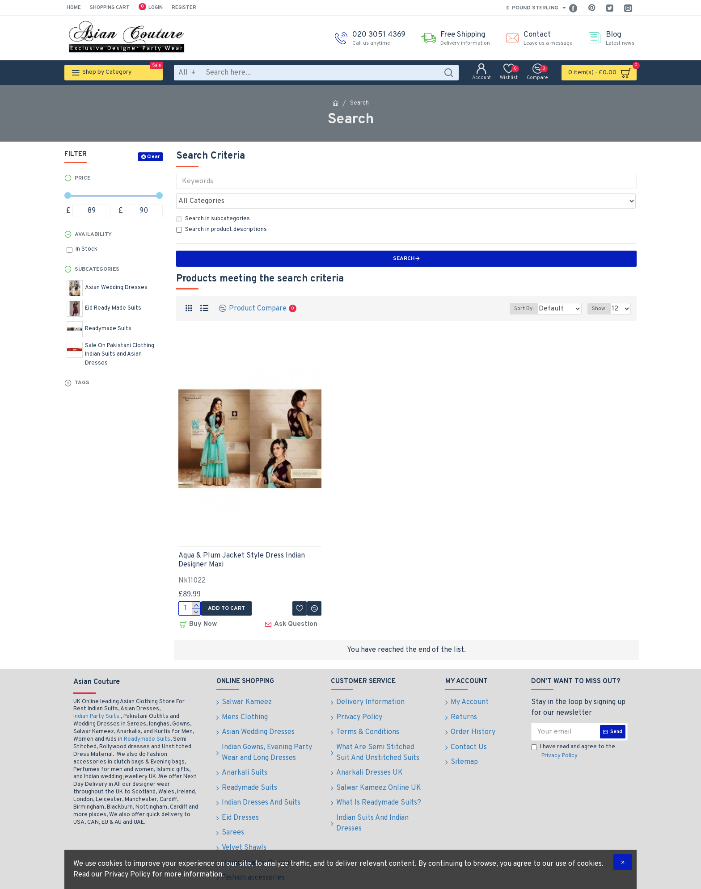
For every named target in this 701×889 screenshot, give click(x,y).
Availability (93, 234)
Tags (82, 382)
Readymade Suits (147, 717)
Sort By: (517, 289)
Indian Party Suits (96, 695)
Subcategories (97, 269)
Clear (153, 157)
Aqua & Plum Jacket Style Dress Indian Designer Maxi (241, 541)
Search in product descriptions (221, 210)
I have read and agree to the (573, 729)
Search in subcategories (213, 199)
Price (82, 178)
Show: (602, 289)
